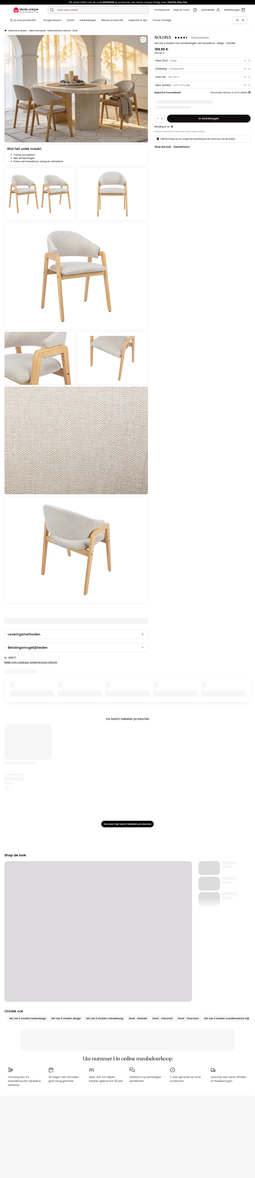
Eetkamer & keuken (17, 30)
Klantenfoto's (182, 146)
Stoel (74, 30)
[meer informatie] (249, 92)
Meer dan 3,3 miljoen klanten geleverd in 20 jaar (106, 1079)
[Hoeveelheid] (160, 119)
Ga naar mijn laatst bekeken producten (127, 824)
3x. (168, 126)
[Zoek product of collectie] (52, 10)
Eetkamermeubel (37, 30)
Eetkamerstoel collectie (59, 30)
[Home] (5, 30)
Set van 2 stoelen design (66, 1018)
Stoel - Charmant (188, 1018)
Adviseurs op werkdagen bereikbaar (145, 1079)
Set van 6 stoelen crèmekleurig (104, 1018)
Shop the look (163, 146)
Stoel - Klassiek (138, 1018)
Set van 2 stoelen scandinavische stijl (226, 1018)
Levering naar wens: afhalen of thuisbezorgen (228, 1079)
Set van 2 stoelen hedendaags (27, 1018)
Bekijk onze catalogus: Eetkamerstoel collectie (30, 662)
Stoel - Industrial (162, 1018)
